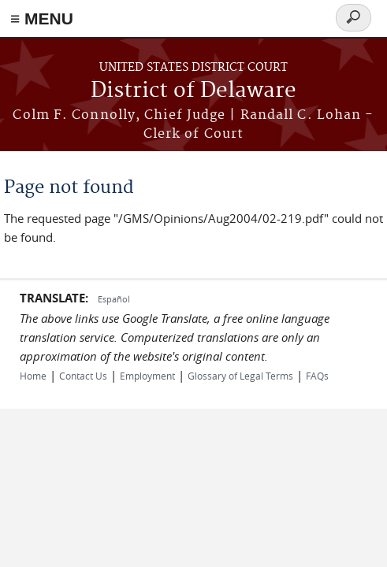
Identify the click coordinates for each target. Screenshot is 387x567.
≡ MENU (41, 18)
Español (114, 299)
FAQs (317, 375)
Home (33, 375)
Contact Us (83, 375)
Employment (147, 375)
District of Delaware (193, 91)
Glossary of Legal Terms (240, 375)
